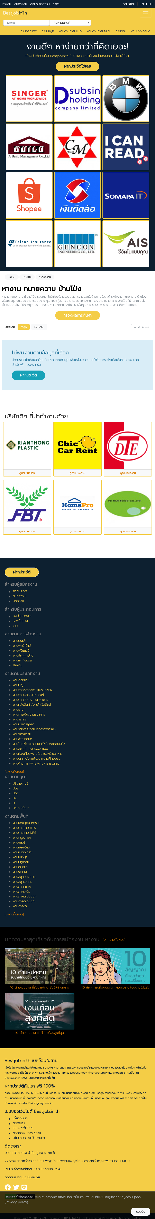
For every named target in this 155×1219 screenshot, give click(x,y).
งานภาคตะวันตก (24, 901)
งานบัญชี (48, 31)
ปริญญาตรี (20, 783)
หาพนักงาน (20, 620)
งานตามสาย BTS (70, 31)
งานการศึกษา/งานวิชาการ (30, 699)
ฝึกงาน (17, 665)
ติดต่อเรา (19, 1123)
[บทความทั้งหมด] (114, 939)
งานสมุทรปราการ (24, 876)
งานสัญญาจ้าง (23, 655)
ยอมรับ (140, 1212)
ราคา (56, 4)
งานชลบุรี (19, 842)
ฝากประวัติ (28, 375)
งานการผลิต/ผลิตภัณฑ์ (28, 694)
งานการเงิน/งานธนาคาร (29, 714)
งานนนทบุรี (20, 857)
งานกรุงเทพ (28, 31)
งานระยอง (20, 871)
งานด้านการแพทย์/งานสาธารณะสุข (36, 763)
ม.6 (15, 798)
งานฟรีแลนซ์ (21, 650)
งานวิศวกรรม (22, 734)
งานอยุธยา (20, 867)
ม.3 (15, 803)
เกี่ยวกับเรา (20, 1118)
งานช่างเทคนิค (140, 31)
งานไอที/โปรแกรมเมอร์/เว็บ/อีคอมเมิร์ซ (39, 743)
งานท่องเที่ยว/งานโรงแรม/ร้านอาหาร (37, 753)
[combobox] (26, 23)
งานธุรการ (20, 719)
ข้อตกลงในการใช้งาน (27, 1133)
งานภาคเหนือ (21, 891)
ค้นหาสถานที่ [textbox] (67, 22)
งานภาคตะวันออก (25, 896)
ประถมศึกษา (21, 808)
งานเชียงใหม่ (21, 847)
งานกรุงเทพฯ (22, 837)
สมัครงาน (20, 4)
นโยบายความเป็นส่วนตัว (29, 1138)
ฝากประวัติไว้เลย (77, 66)
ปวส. (16, 788)
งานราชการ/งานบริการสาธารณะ (34, 729)
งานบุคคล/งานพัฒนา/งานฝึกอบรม (36, 758)
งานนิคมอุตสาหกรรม (26, 822)
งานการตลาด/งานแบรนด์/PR (32, 690)
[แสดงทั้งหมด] (14, 771)
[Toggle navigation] (146, 13)
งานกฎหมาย (21, 680)
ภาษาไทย (129, 4)
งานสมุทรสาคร (22, 881)
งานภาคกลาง (22, 886)
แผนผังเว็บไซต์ (23, 1128)
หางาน (6, 4)
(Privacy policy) (16, 1202)
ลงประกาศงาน (40, 4)
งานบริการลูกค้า (23, 724)
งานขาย (121, 31)
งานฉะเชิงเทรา (22, 852)
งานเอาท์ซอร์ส (22, 660)
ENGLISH (146, 4)
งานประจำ (19, 640)
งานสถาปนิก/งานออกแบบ (30, 748)
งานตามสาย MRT (99, 31)
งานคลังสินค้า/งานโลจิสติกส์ (32, 704)
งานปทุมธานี (21, 862)
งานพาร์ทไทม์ (22, 645)
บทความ (18, 601)
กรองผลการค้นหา (77, 315)
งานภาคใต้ (20, 906)
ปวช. (16, 793)
